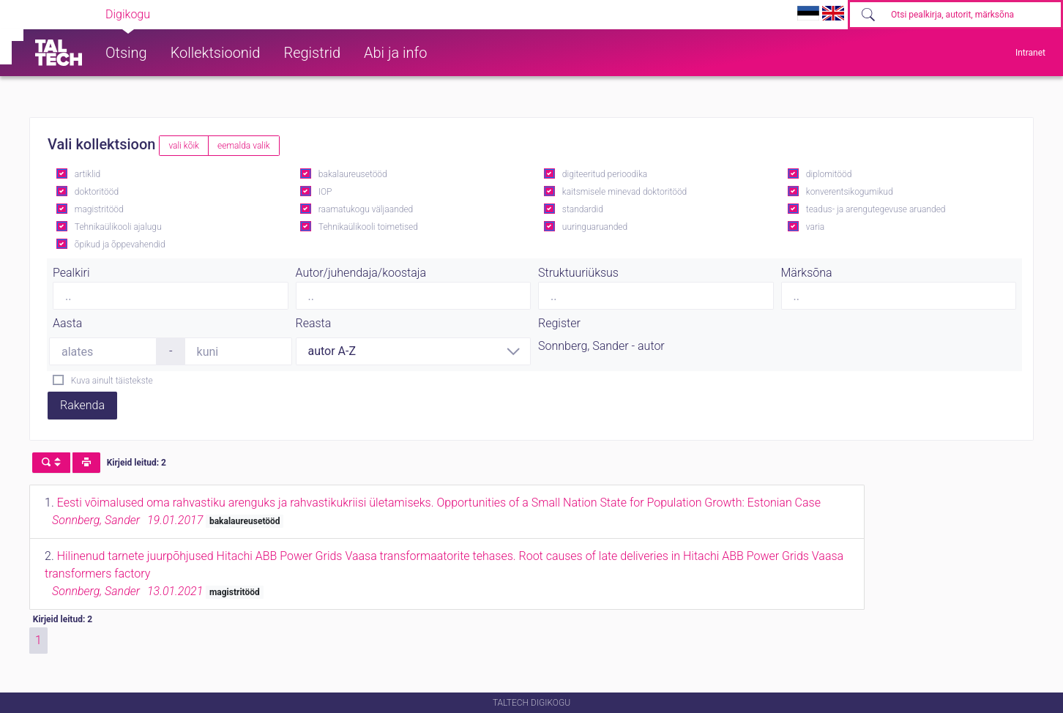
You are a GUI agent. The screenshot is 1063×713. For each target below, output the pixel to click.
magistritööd (99, 209)
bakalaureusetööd (352, 174)
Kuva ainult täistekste (112, 381)
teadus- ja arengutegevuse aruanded (876, 209)
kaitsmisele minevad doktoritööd (624, 192)
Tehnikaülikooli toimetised (368, 227)
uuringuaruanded (594, 227)
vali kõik (183, 146)
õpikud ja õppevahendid (120, 244)
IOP (325, 192)
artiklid (87, 174)
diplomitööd (829, 174)
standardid (582, 209)
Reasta (314, 323)
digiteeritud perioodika (604, 174)
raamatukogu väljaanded (366, 209)
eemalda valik (243, 146)
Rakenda (82, 405)
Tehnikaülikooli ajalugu (118, 227)
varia (815, 227)
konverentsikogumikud (849, 192)
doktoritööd (97, 192)
